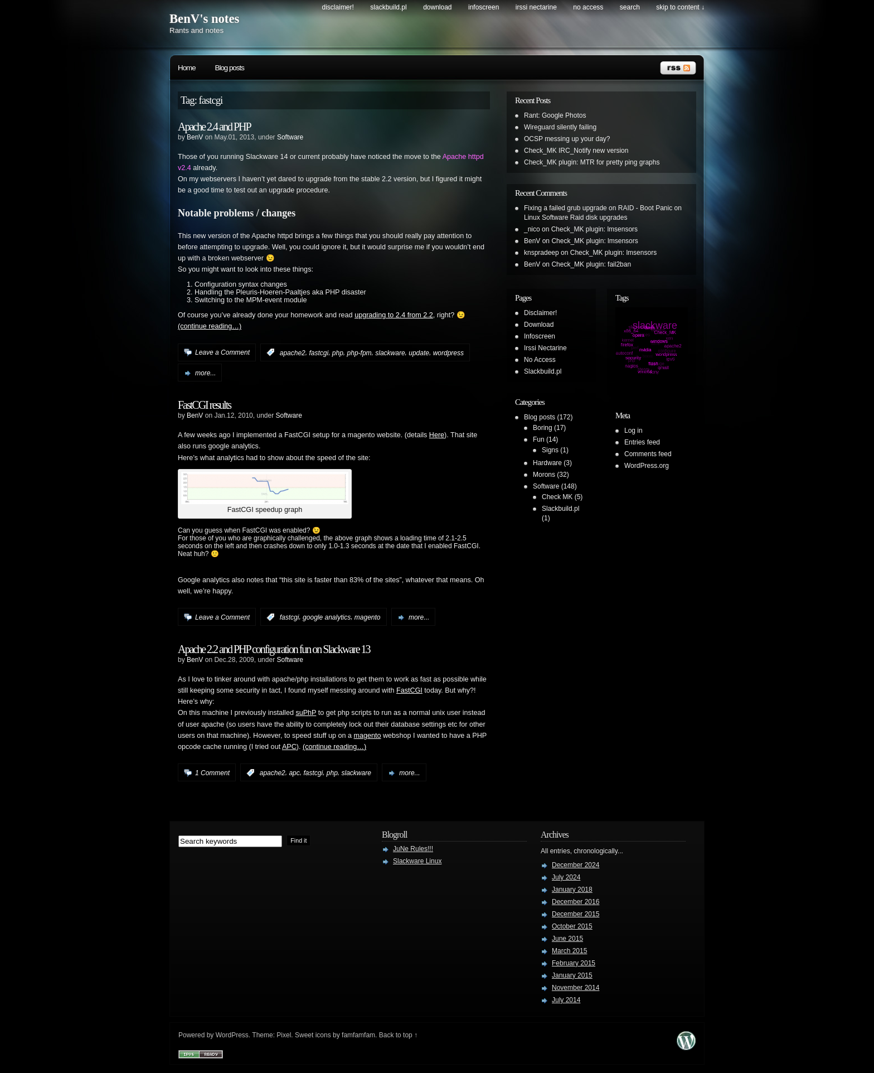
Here (436, 435)
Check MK (557, 497)
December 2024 (575, 865)
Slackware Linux (417, 861)
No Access (588, 7)
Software (290, 137)
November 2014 (575, 988)
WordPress (232, 1035)
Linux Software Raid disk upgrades (575, 217)
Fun (539, 439)
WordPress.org (646, 466)
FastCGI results (204, 405)
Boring (542, 428)
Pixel (283, 1035)
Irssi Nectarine (536, 7)
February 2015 (573, 963)
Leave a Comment (222, 352)
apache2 (292, 352)
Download (437, 7)
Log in (633, 430)
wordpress (448, 352)
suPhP (305, 713)
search (630, 7)
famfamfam (358, 1035)
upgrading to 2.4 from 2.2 (394, 315)
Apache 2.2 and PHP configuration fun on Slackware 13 (274, 649)
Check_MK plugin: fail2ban (591, 264)
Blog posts (229, 68)
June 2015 (567, 938)
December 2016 (575, 902)
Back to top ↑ (398, 1035)
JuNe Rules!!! (413, 849)
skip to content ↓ (680, 7)
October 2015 (572, 926)
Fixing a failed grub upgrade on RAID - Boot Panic (598, 208)
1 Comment (212, 773)
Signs (550, 450)
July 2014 (566, 1000)
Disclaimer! (338, 7)
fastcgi (318, 352)
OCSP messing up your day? (567, 139)
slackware (390, 352)
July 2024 (566, 877)
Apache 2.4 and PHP (214, 126)
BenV (195, 137)
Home (187, 68)
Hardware (547, 463)
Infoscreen (483, 7)
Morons (544, 474)
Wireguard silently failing (560, 127)
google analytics (327, 617)
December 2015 (575, 914)
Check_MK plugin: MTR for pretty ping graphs (591, 162)
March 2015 (569, 951)
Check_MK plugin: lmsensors (594, 229)
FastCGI (409, 690)
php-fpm (359, 352)
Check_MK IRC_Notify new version (576, 150)
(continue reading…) (209, 326)
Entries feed (642, 442)
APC (289, 747)
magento (368, 617)
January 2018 (572, 889)
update (419, 352)
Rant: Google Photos (555, 115)
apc (294, 773)
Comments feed (648, 454)
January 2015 (572, 975)
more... (205, 373)
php (337, 352)
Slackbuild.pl (388, 7)
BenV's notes (204, 19)
